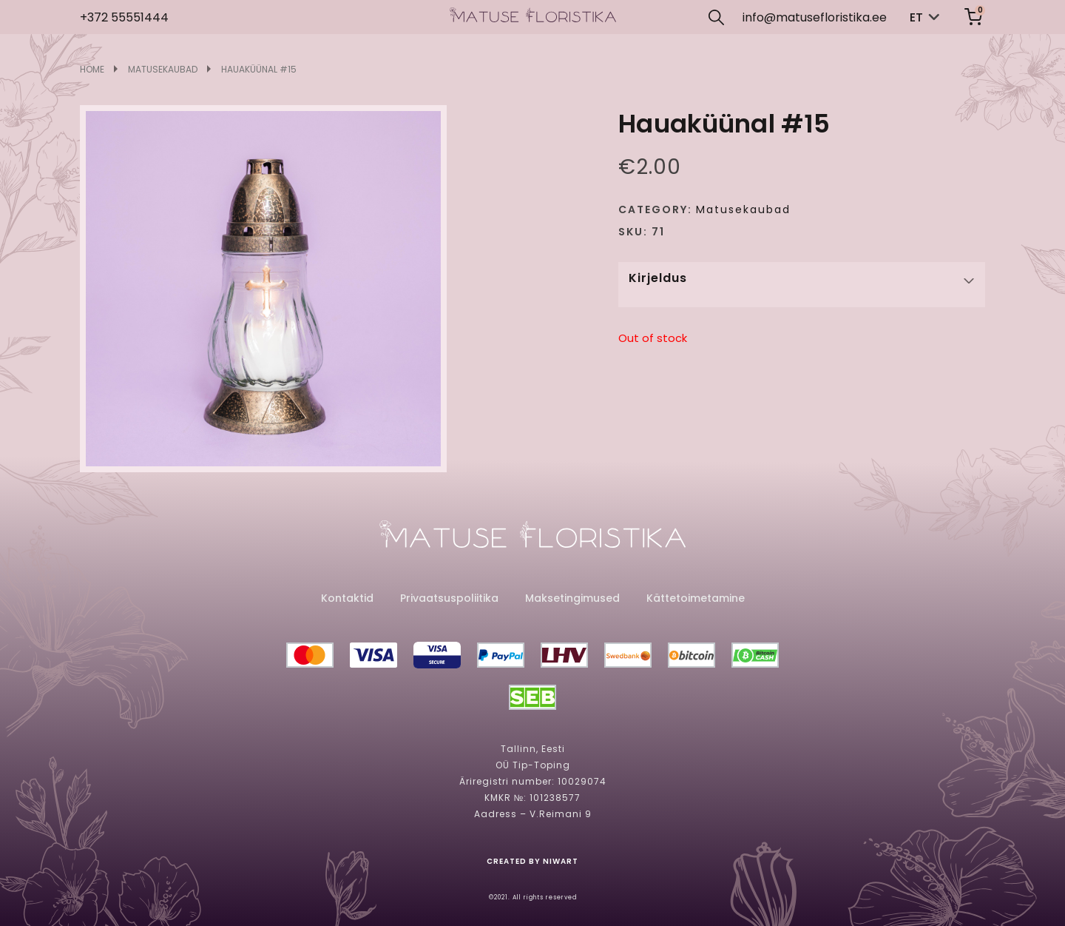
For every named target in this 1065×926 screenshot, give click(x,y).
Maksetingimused (572, 598)
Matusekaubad (162, 69)
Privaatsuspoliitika (449, 598)
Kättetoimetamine (695, 598)
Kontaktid (347, 598)
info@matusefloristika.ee (815, 17)
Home (92, 69)
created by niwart (532, 861)
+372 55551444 (124, 17)
